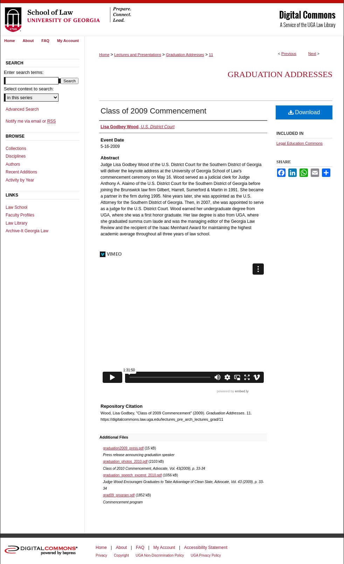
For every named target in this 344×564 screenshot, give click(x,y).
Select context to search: (29, 88)
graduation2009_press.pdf (123, 448)
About (121, 547)
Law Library (16, 223)
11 (211, 55)
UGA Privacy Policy (206, 555)
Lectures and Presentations (137, 55)
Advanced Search (22, 109)
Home (104, 55)
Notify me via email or (31, 121)
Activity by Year (20, 180)
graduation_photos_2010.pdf (125, 461)
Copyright (121, 555)
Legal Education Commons (299, 143)
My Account (164, 547)
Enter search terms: (23, 72)
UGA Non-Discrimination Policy (160, 555)
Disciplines (16, 156)
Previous (288, 53)
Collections (16, 148)
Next (312, 53)
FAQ (140, 547)
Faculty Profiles (20, 215)
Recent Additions (21, 172)
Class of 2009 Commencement (153, 110)
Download (304, 112)
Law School (16, 207)
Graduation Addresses (185, 55)
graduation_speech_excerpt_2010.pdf (132, 475)
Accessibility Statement (205, 547)
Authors (13, 164)
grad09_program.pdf (119, 495)
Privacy (101, 555)
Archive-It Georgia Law (27, 230)
